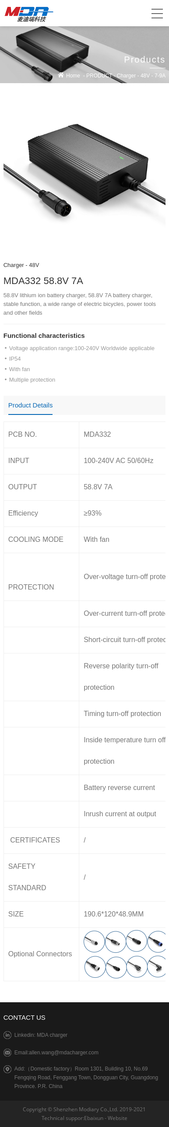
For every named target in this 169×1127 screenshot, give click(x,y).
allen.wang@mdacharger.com (64, 1053)
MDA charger (52, 1035)
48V (145, 76)
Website (117, 1118)
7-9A (160, 76)
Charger (126, 76)
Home (73, 76)
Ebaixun (93, 1118)
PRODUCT (99, 76)
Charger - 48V (21, 265)
